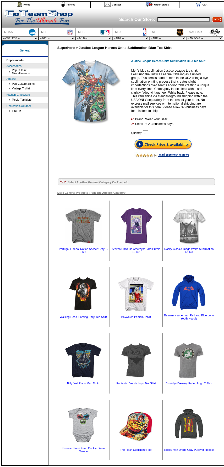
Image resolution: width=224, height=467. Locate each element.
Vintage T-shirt (21, 88)
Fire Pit (16, 110)
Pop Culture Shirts (23, 83)
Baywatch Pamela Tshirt (136, 316)
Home (27, 4)
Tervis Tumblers (22, 99)
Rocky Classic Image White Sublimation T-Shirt (189, 250)
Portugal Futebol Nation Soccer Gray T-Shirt (83, 250)
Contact (116, 4)
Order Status (161, 4)
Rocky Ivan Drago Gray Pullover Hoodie (189, 449)
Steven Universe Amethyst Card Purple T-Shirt (136, 250)
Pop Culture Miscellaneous (21, 72)
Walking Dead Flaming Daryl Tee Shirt (83, 316)
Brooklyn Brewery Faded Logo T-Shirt (189, 383)
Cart (205, 4)
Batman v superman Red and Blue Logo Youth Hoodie (189, 317)
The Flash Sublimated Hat (136, 449)
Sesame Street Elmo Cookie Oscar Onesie (83, 450)
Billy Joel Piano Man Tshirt (83, 383)
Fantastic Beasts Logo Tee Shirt (136, 383)
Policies (70, 4)
